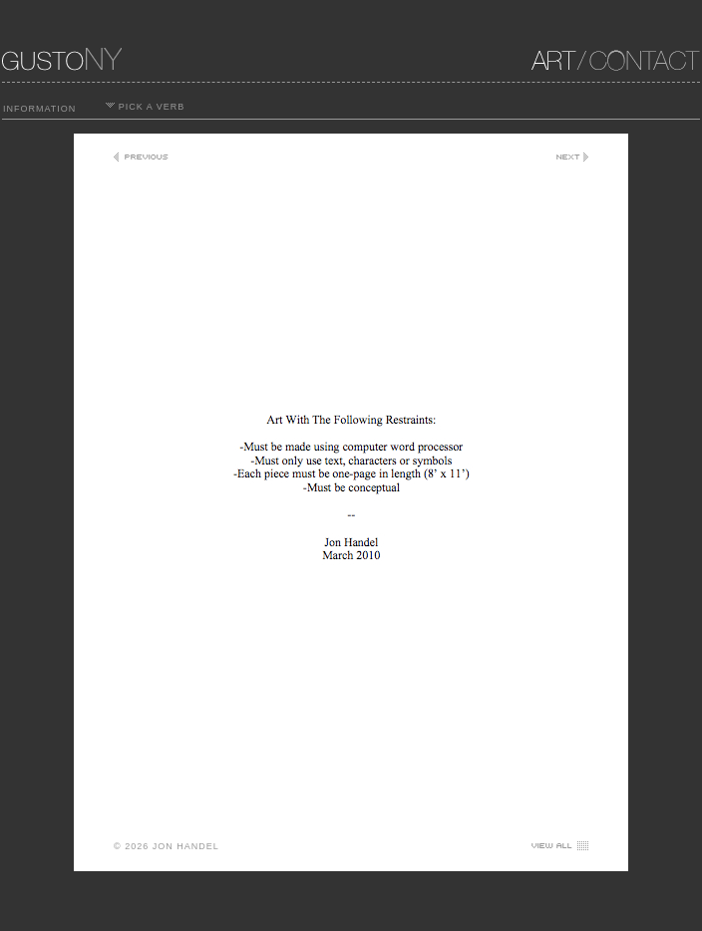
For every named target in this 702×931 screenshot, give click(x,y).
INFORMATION (39, 109)
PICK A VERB (145, 107)
